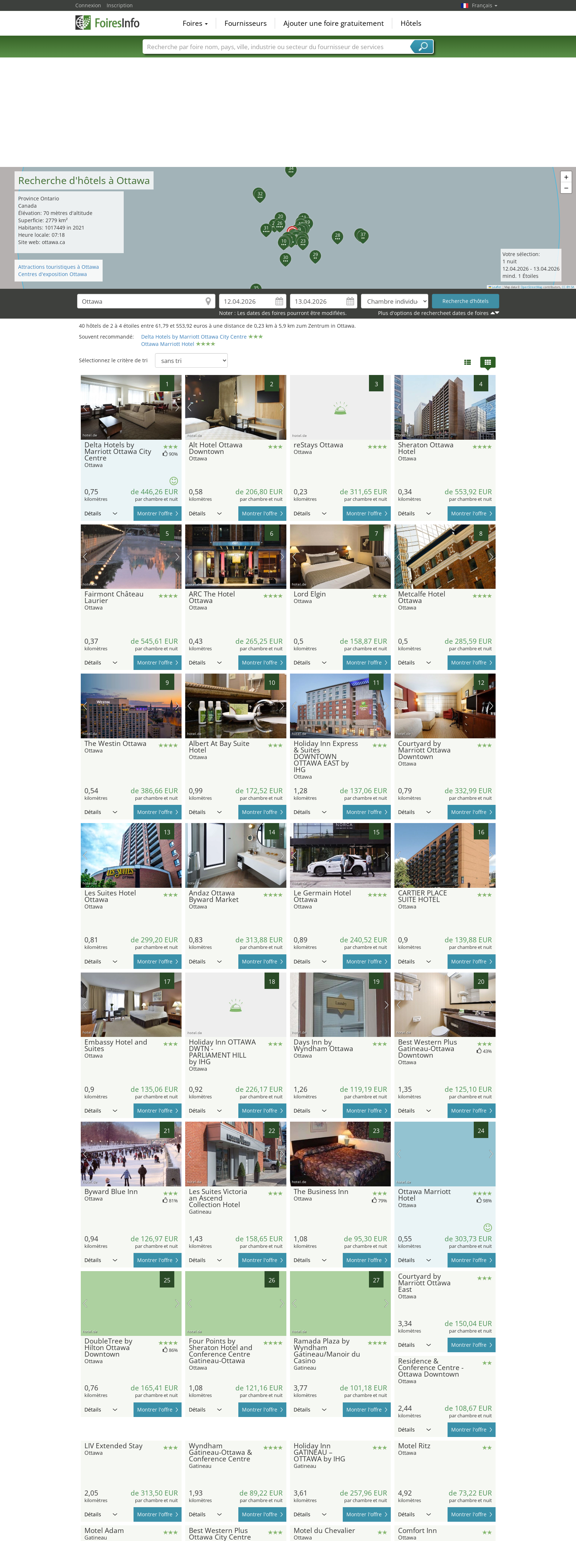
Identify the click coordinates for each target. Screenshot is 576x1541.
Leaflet (495, 287)
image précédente (85, 407)
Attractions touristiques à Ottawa (58, 266)
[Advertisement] (288, 112)
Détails (100, 513)
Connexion (88, 5)
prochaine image (177, 407)
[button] (288, 227)
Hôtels (411, 23)
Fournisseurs (246, 23)
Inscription (120, 5)
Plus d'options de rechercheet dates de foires (433, 313)
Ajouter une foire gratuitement (333, 23)
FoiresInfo (111, 22)
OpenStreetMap (532, 287)
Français (484, 5)
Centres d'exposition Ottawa (52, 274)
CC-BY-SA (568, 287)
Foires (195, 23)
